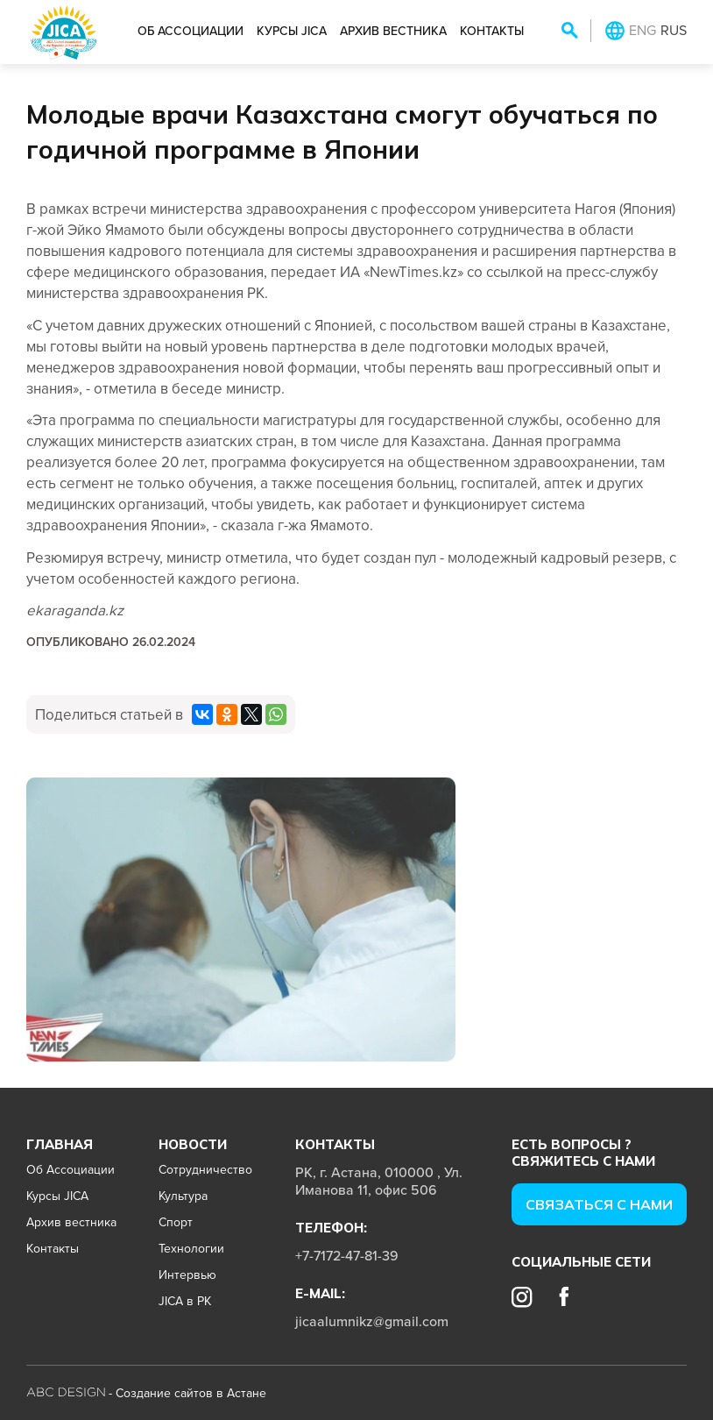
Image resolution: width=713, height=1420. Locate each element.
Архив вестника (393, 31)
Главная (59, 1144)
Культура (183, 1195)
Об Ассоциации (191, 31)
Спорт (176, 1222)
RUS (673, 29)
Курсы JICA (292, 31)
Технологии (191, 1248)
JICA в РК (185, 1301)
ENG (642, 29)
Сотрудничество (205, 1169)
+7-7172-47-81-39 (347, 1255)
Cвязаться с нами (599, 1204)
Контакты (492, 31)
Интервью (187, 1274)
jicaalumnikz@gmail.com (371, 1321)
